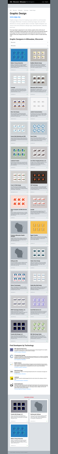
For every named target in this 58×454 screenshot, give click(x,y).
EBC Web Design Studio (36, 334)
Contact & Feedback (23, 452)
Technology (26, 10)
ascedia (32, 209)
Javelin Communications (36, 112)
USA (11, 2)
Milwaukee (27, 2)
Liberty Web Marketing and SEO (18, 136)
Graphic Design (32, 10)
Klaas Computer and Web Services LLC (19, 210)
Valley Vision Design (35, 261)
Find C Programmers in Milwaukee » (20, 359)
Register (46, 1)
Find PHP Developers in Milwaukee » (20, 352)
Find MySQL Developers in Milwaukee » (20, 367)
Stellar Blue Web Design (36, 285)
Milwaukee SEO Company (36, 87)
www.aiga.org (15, 17)
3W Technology (34, 185)
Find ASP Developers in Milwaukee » (20, 373)
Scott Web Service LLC (36, 309)
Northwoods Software (36, 414)
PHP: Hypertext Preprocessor (20, 348)
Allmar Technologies (15, 285)
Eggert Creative (34, 235)
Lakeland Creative (15, 160)
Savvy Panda (34, 136)
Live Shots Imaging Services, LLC (38, 160)
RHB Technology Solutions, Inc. (18, 309)
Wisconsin (16, 2)
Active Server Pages (18, 370)
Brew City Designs (15, 112)
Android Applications (18, 383)
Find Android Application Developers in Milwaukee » (22, 389)
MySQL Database (17, 362)
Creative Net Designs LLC (17, 334)
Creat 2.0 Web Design (16, 185)
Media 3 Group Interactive (17, 63)
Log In (43, 1)
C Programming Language (19, 355)
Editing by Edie (14, 261)
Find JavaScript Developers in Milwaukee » (21, 380)
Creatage (13, 87)
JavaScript (16, 377)
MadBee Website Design (36, 63)
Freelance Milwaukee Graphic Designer (18, 236)
